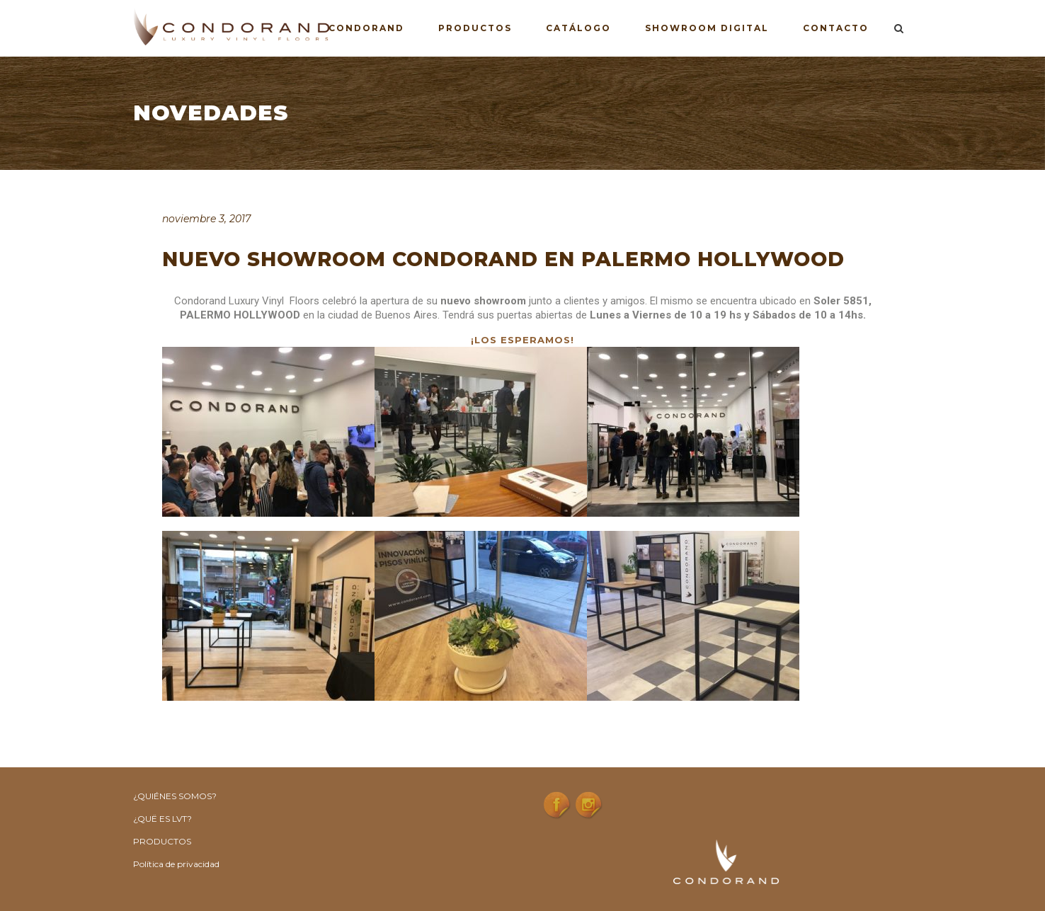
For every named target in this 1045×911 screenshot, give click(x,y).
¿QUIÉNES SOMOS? (175, 796)
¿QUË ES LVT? (162, 818)
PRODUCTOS (162, 841)
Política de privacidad (176, 864)
